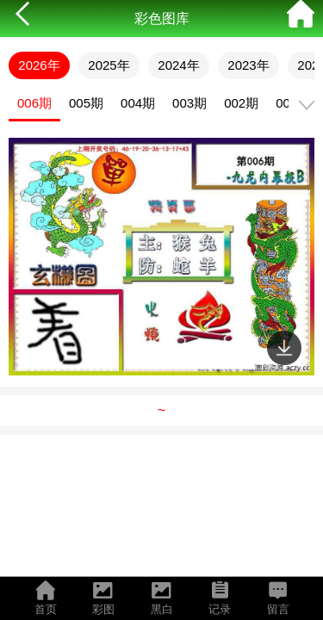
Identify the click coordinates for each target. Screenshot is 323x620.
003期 (189, 103)
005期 (86, 103)
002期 (241, 103)
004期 (138, 103)
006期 (34, 103)
